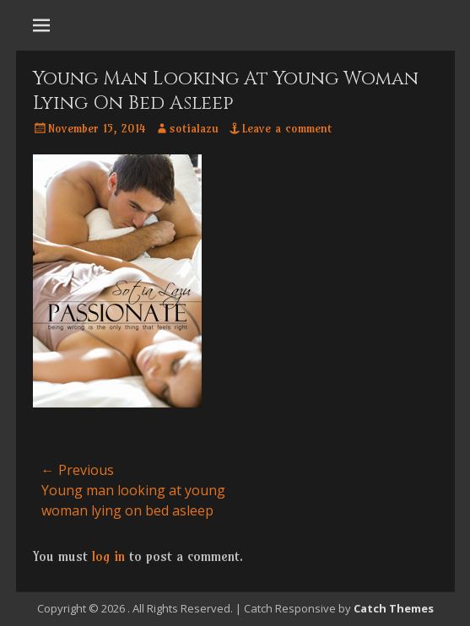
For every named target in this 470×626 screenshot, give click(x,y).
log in (108, 556)
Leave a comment (287, 128)
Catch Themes (394, 608)
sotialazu (194, 128)
